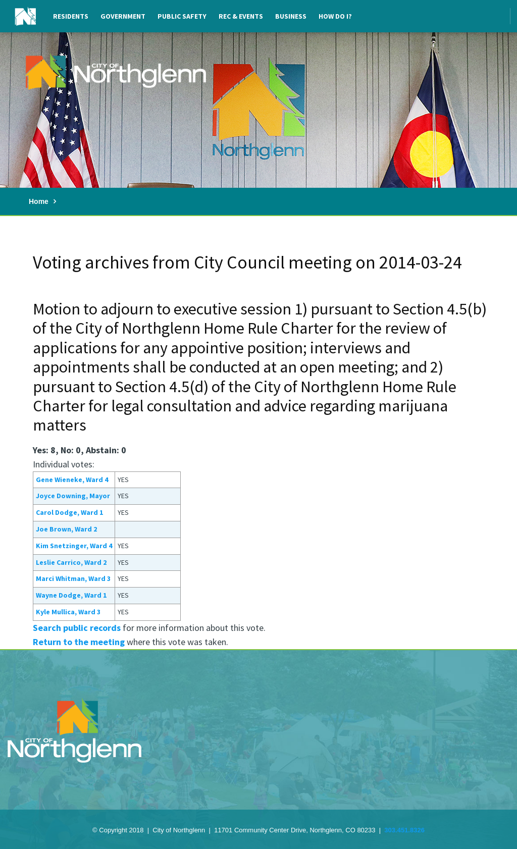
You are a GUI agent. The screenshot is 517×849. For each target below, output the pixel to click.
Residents (70, 16)
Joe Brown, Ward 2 (66, 529)
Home (38, 201)
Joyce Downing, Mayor (73, 495)
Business (290, 16)
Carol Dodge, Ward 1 (69, 512)
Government (122, 16)
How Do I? (335, 16)
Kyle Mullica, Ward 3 (68, 611)
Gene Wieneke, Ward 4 (72, 479)
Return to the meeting (79, 642)
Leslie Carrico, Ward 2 (71, 562)
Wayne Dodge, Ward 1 (71, 595)
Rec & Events (241, 16)
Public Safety (182, 16)
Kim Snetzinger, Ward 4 (74, 545)
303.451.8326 (404, 830)
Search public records (77, 627)
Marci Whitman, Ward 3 (73, 578)
